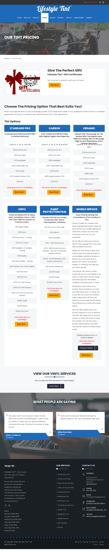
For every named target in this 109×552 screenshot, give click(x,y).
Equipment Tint (63, 514)
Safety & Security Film (66, 487)
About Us (27, 18)
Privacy (101, 544)
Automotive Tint (64, 474)
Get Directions (91, 484)
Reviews (60, 18)
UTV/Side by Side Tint (66, 505)
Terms (95, 544)
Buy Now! (55, 85)
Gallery (52, 18)
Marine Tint (62, 509)
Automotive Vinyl (64, 479)
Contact (69, 18)
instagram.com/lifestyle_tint (96, 510)
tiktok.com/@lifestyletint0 (95, 516)
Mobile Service (63, 518)
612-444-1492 (90, 2)
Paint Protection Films (66, 483)
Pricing (44, 18)
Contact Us (93, 542)
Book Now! (19, 192)
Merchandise (79, 18)
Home (19, 18)
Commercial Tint (64, 492)
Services (36, 18)
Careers (89, 18)
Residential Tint (63, 496)
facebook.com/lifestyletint (95, 503)
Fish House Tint (63, 501)
